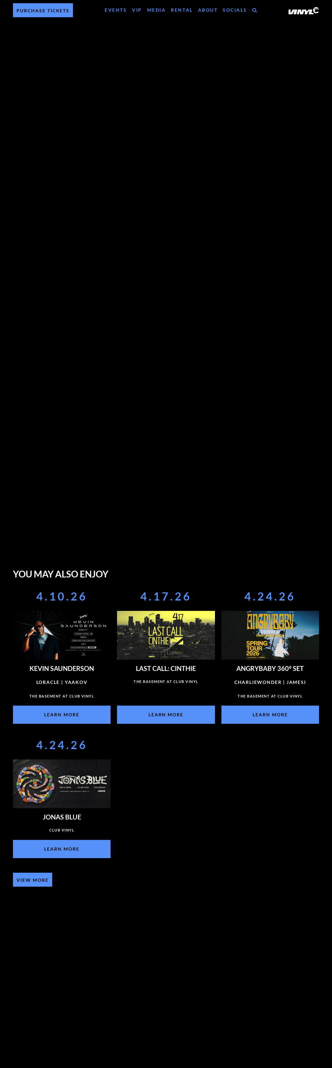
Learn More (61, 714)
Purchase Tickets (43, 10)
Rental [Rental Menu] (182, 10)
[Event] (62, 658)
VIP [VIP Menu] (137, 10)
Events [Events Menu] (116, 10)
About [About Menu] (208, 10)
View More (33, 880)
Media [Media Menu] (156, 10)
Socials (235, 10)
